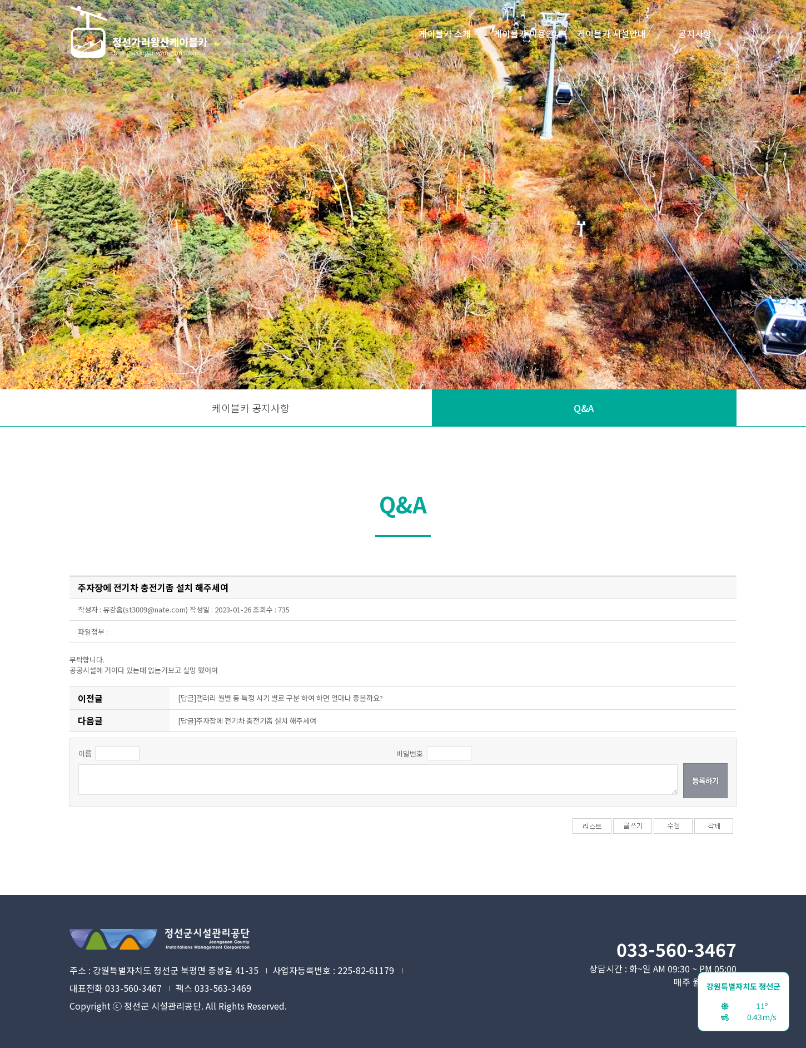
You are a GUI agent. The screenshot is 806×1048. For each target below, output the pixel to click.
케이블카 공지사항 (251, 408)
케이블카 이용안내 (528, 33)
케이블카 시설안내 (611, 33)
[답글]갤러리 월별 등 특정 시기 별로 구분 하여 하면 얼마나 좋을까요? (280, 698)
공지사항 (695, 33)
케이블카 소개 (445, 33)
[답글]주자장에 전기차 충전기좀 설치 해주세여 (247, 720)
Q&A (584, 408)
